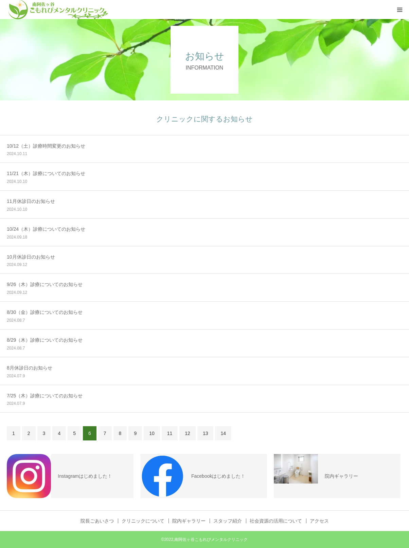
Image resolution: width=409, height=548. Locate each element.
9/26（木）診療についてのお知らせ (45, 284)
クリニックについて (143, 520)
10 (152, 433)
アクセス (319, 520)
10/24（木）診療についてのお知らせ (46, 229)
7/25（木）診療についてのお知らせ (45, 395)
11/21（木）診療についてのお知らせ (46, 173)
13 (205, 433)
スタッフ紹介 (227, 520)
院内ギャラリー (189, 520)
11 (170, 433)
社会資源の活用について (276, 520)
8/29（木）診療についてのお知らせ (45, 340)
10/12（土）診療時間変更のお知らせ (46, 146)
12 (187, 433)
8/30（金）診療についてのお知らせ (45, 312)
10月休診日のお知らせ (31, 257)
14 (223, 433)
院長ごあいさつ (97, 520)
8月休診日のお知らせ (29, 368)
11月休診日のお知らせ (31, 201)
